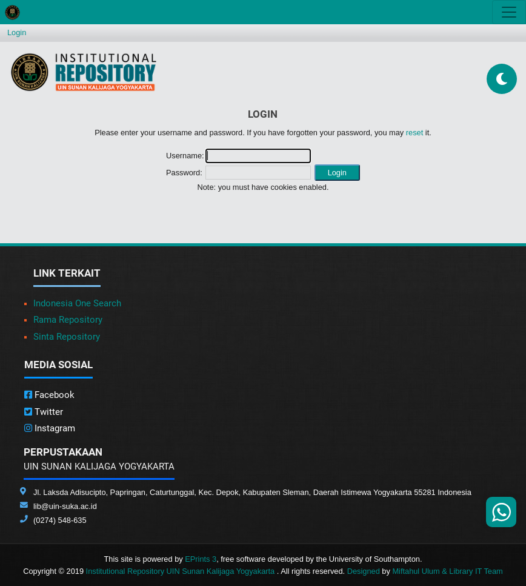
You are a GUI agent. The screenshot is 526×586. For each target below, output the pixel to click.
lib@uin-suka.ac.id (65, 506)
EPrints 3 (200, 559)
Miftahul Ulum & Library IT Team (447, 571)
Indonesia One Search (77, 303)
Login (16, 32)
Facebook (49, 394)
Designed (363, 571)
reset (414, 132)
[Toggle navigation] (509, 12)
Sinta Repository (66, 336)
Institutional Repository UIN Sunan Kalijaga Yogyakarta (181, 571)
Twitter (43, 411)
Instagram (49, 428)
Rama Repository (67, 319)
